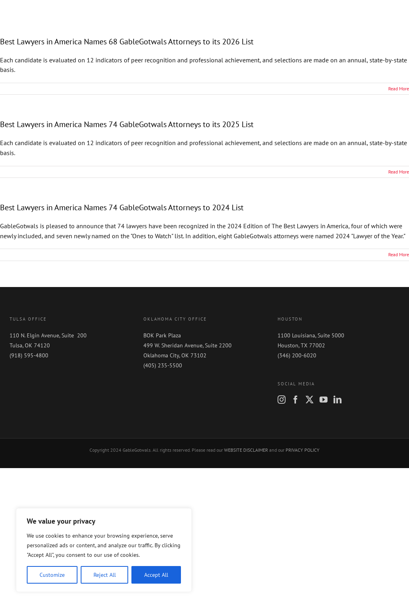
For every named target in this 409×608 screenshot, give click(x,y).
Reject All (104, 574)
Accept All (156, 574)
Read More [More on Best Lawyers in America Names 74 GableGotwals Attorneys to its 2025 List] (398, 172)
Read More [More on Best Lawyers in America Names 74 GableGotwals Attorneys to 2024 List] (398, 254)
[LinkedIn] (337, 400)
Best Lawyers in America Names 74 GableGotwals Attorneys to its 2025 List (127, 124)
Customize (52, 574)
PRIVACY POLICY (303, 450)
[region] (104, 550)
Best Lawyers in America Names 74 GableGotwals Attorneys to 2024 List (122, 207)
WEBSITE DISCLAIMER (246, 450)
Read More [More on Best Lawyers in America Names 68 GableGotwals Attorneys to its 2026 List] (398, 89)
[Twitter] (310, 400)
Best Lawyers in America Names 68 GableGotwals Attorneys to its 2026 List (127, 41)
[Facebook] (296, 400)
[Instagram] (282, 400)
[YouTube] (324, 400)
